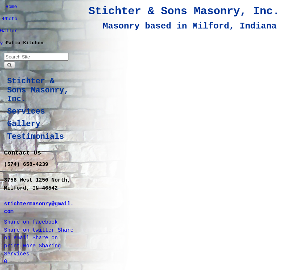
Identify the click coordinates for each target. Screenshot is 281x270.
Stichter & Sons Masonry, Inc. (184, 11)
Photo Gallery (9, 31)
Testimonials (35, 136)
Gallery (23, 123)
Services (26, 111)
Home (11, 6)
